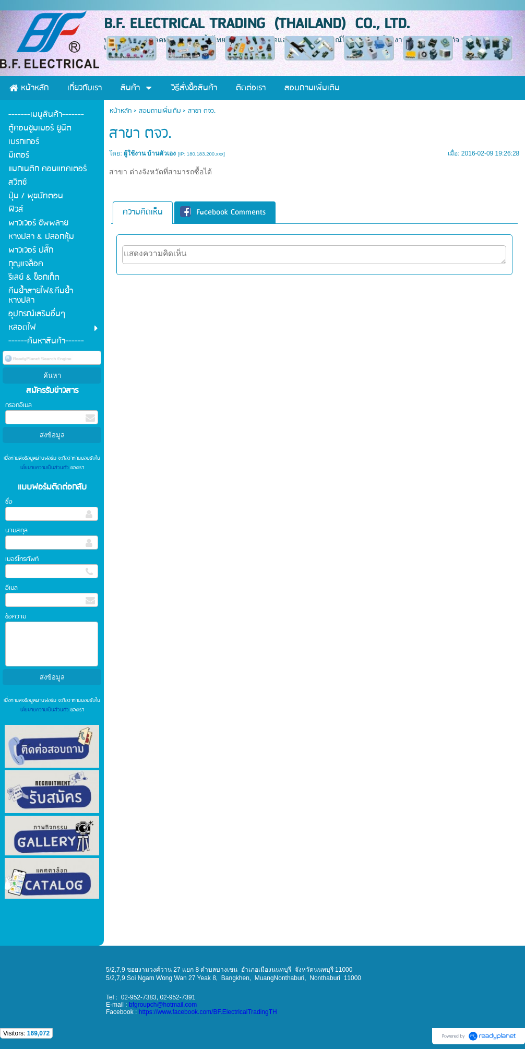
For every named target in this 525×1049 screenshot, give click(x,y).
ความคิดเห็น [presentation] (143, 212)
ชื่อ (9, 501)
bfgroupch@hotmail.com (163, 1004)
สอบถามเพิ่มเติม (160, 110)
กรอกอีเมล (18, 405)
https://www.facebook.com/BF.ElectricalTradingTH (208, 1012)
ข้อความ (15, 616)
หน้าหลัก (121, 110)
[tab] (143, 212)
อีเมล (11, 587)
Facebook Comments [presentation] (223, 212)
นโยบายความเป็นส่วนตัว (45, 467)
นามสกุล (16, 530)
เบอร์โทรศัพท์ (22, 559)
